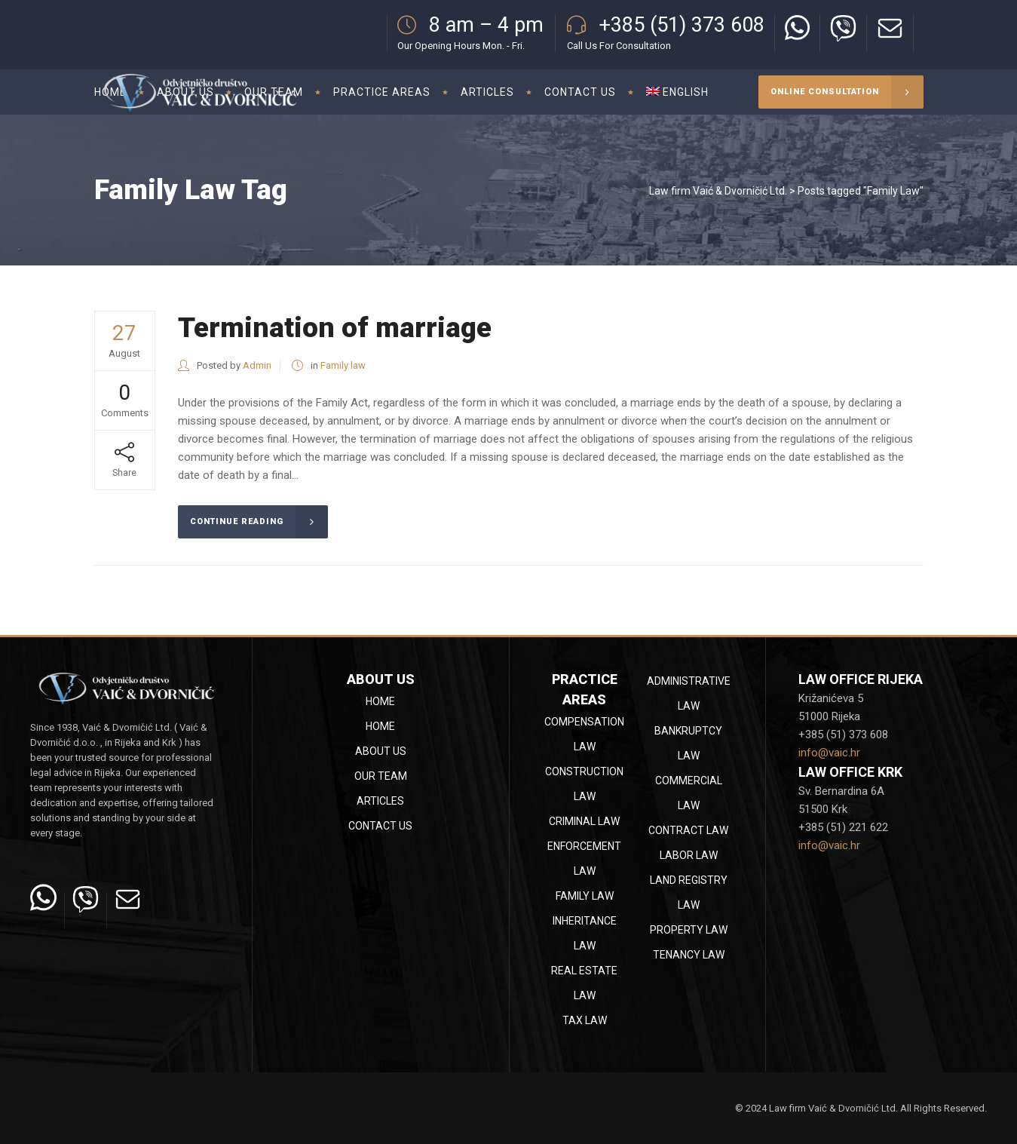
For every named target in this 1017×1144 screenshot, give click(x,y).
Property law (689, 930)
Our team (380, 776)
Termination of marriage (335, 327)
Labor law (689, 855)
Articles (380, 801)
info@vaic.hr (829, 752)
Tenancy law (688, 955)
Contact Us (380, 826)
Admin (257, 365)
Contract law (688, 830)
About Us (380, 751)
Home (380, 701)
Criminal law (584, 821)
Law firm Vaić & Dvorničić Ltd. (718, 191)
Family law (343, 365)
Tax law (584, 1020)
